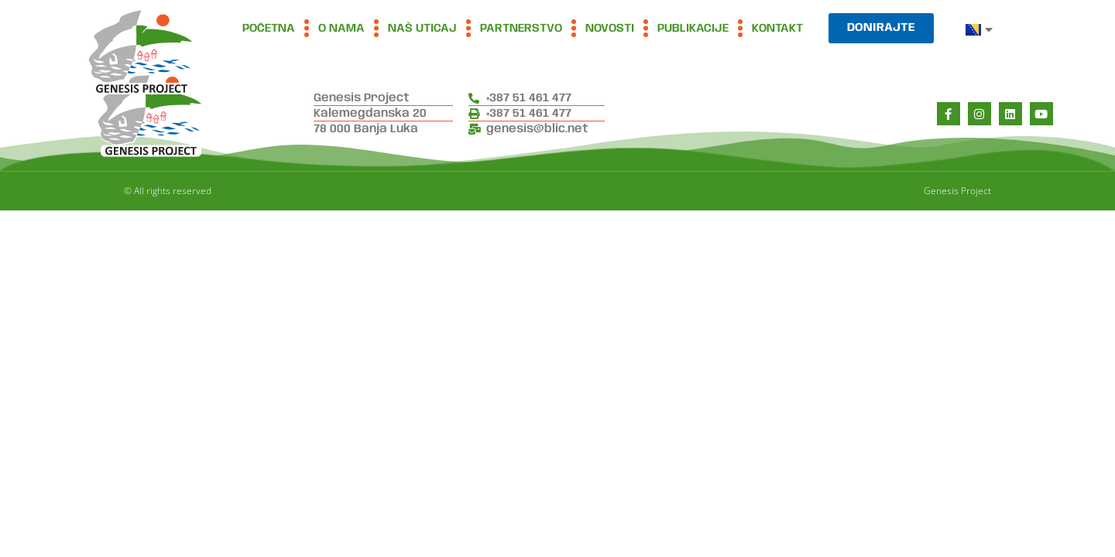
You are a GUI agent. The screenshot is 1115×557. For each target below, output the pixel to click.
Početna (268, 28)
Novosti (609, 28)
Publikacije (693, 28)
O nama (341, 28)
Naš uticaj (422, 28)
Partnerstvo (521, 28)
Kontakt (777, 28)
